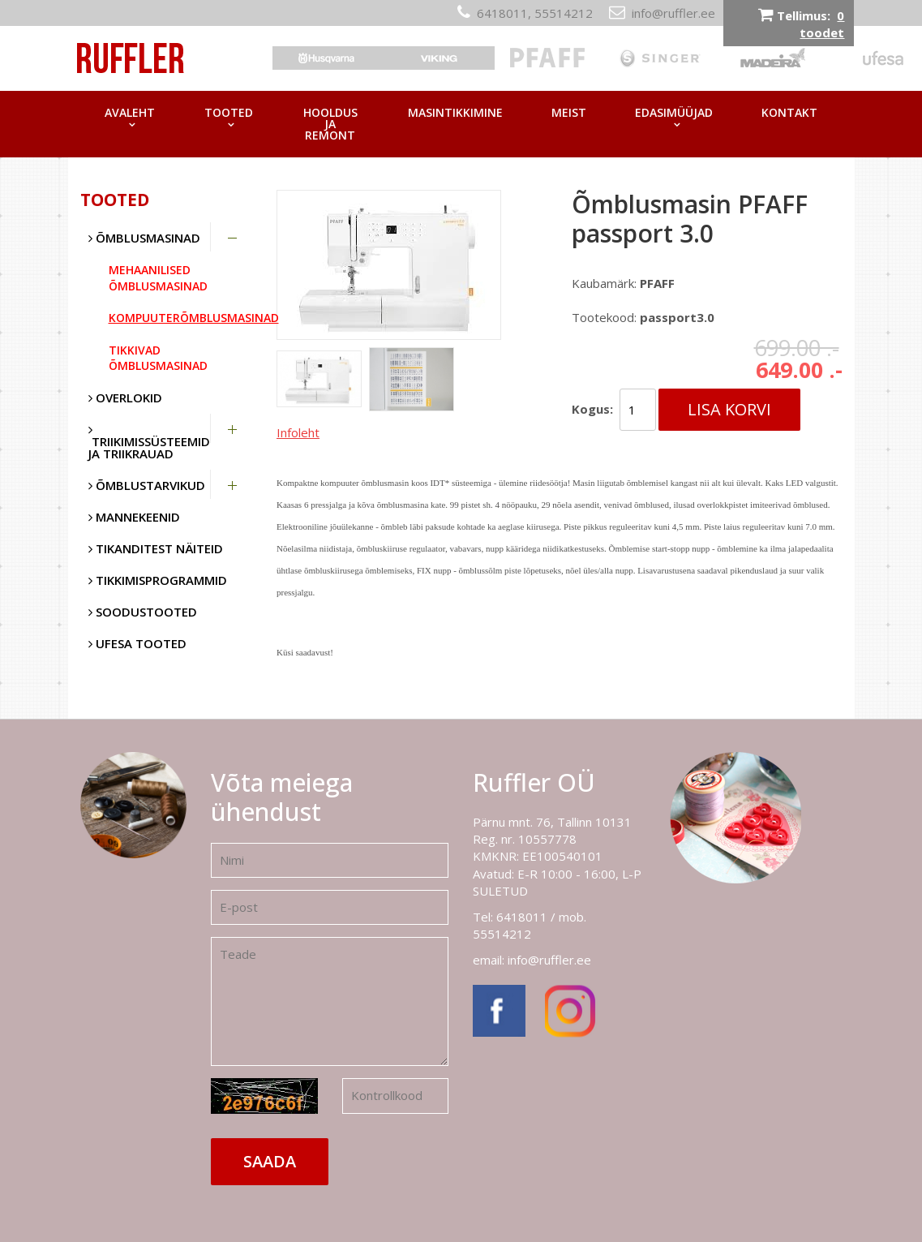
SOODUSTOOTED (142, 612)
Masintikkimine (455, 112)
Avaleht (130, 112)
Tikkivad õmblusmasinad (158, 358)
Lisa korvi (729, 409)
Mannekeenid (134, 517)
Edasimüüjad (674, 112)
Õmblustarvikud (146, 485)
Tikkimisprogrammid (157, 580)
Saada (269, 1161)
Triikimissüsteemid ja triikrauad (149, 442)
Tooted (228, 112)
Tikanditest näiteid (155, 548)
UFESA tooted (137, 643)
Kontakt (789, 112)
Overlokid (125, 397)
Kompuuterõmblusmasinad (181, 317)
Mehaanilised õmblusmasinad (158, 278)
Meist (568, 112)
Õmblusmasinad (144, 238)
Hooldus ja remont (330, 124)
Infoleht (298, 432)
